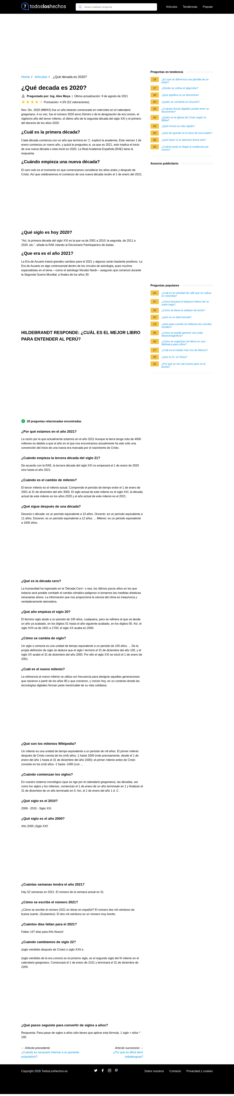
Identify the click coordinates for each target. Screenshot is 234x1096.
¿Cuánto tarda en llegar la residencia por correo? (185, 148)
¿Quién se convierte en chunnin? (181, 101)
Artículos (171, 6)
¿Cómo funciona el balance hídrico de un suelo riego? (185, 303)
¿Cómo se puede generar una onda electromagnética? (182, 334)
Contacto (175, 1071)
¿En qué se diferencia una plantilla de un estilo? (185, 81)
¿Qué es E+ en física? (174, 357)
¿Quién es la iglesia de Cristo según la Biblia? (184, 119)
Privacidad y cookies (199, 1071)
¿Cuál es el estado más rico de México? (185, 350)
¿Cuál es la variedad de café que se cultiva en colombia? (186, 294)
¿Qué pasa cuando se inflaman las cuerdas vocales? (187, 325)
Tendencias (190, 6)
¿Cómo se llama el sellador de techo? (183, 310)
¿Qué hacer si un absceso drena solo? (184, 139)
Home (25, 77)
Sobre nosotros (154, 1071)
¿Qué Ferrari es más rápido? (178, 126)
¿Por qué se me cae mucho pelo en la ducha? (183, 365)
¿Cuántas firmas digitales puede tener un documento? (185, 110)
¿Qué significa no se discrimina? (180, 95)
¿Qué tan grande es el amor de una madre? (187, 133)
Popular (208, 6)
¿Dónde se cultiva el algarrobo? (180, 88)
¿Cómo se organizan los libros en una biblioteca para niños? (183, 343)
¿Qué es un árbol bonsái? (177, 317)
